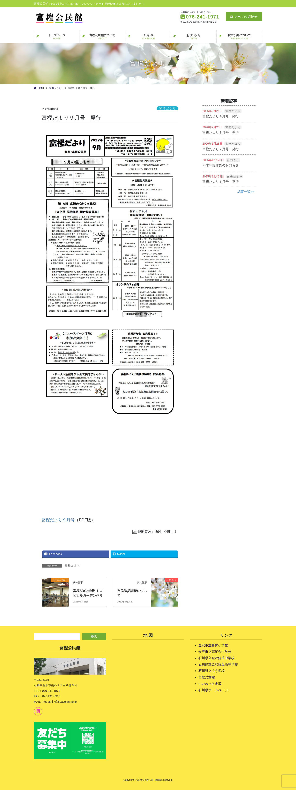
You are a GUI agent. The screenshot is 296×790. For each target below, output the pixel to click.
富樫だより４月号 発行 (220, 116)
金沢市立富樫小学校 (213, 645)
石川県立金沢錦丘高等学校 (218, 664)
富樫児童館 (206, 677)
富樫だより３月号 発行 (220, 132)
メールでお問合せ (244, 16)
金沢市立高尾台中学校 (214, 651)
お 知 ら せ (233, 160)
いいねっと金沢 (209, 683)
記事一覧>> (245, 191)
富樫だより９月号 (58, 520)
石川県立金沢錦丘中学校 (216, 658)
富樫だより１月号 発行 (220, 181)
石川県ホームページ (213, 690)
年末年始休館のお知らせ (220, 165)
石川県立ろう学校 (211, 671)
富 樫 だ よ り (167, 108)
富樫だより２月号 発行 (220, 149)
